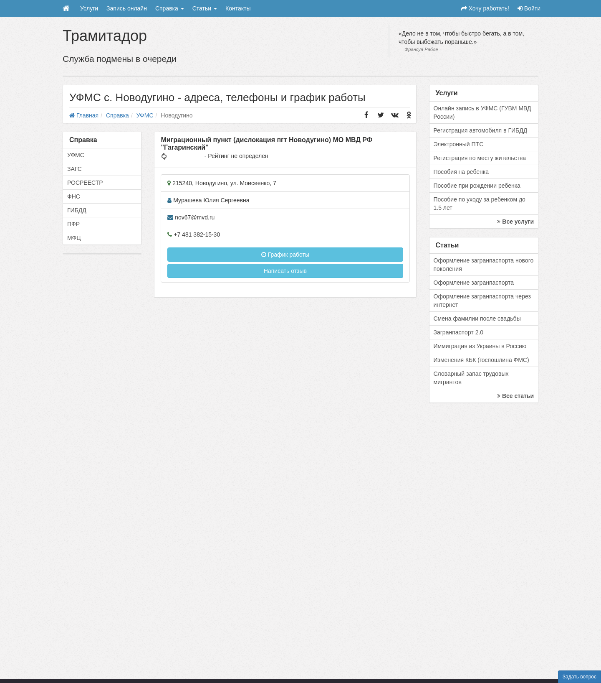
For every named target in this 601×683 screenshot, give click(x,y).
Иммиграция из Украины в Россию (480, 346)
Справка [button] (169, 8)
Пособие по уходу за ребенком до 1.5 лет (479, 203)
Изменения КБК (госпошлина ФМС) (481, 360)
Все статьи (515, 395)
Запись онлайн (126, 8)
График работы (285, 254)
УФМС (75, 155)
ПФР (73, 224)
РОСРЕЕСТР (85, 182)
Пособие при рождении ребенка (477, 185)
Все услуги (515, 221)
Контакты (237, 8)
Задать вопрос (579, 677)
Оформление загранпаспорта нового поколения (484, 264)
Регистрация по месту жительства (480, 158)
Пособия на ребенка (461, 171)
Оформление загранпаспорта (474, 282)
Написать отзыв (285, 271)
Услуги (89, 8)
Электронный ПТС (459, 144)
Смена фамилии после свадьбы (477, 318)
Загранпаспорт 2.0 (459, 332)
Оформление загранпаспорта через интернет (482, 300)
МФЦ (74, 237)
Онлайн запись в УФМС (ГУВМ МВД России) (482, 112)
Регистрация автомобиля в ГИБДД (481, 130)
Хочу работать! (485, 8)
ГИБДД (76, 210)
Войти (529, 8)
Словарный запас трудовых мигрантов (471, 377)
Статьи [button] (204, 8)
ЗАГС (74, 169)
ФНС (73, 196)
